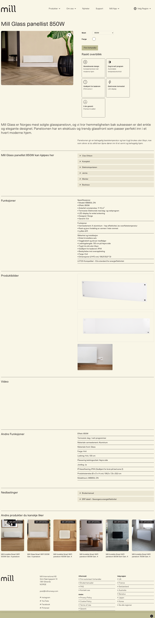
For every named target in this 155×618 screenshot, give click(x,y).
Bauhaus (84, 185)
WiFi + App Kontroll (16, 522)
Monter (83, 179)
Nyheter (86, 9)
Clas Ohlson (85, 156)
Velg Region (142, 8)
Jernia (83, 173)
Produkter (54, 8)
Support (99, 9)
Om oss (71, 8)
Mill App (114, 8)
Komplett (84, 161)
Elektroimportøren (88, 167)
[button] (151, 616)
